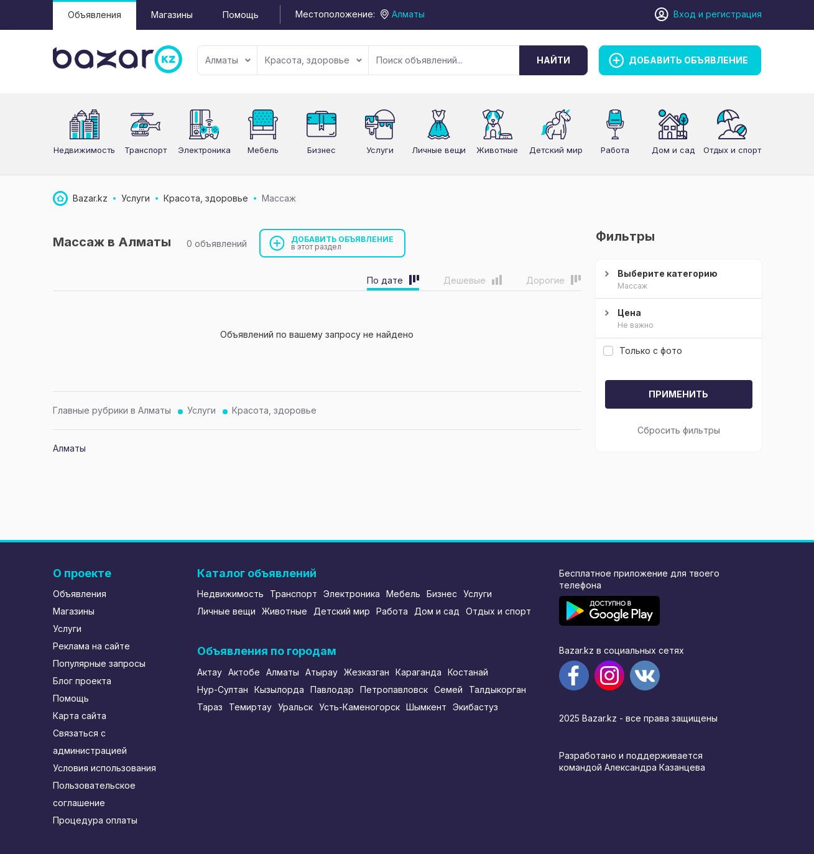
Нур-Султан (222, 689)
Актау (209, 672)
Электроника (204, 150)
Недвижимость (84, 150)
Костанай (468, 672)
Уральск (295, 707)
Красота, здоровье (313, 60)
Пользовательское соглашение (94, 794)
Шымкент (426, 707)
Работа (615, 150)
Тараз (210, 707)
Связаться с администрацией (90, 742)
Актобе (244, 672)
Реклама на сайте (91, 646)
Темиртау (250, 707)
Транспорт (145, 150)
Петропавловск (394, 689)
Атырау (321, 672)
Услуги (380, 150)
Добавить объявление (342, 242)
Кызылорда (279, 689)
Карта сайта (79, 715)
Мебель (263, 150)
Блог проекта (82, 680)
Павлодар (332, 689)
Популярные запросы (99, 663)
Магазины (172, 14)
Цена (677, 319)
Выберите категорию (677, 280)
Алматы (228, 60)
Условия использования (104, 768)
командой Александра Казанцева (632, 767)
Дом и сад (673, 150)
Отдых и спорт (732, 150)
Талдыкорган (497, 689)
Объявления (94, 14)
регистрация (734, 14)
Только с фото (642, 350)
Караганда (418, 672)
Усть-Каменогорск (359, 707)
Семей (448, 689)
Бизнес (321, 150)
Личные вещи (439, 150)
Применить (678, 394)
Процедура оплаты (95, 820)
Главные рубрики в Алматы (112, 410)
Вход (684, 14)
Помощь (241, 14)
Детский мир (556, 150)
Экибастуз (475, 707)
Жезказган (366, 672)
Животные (497, 150)
